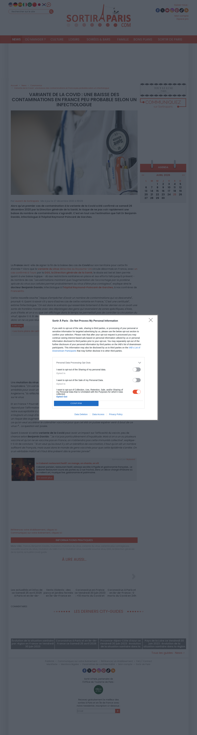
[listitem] (98, 362)
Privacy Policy (116, 414)
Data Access (98, 414)
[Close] (152, 321)
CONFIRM (76, 403)
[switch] (137, 369)
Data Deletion (81, 414)
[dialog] (98, 367)
